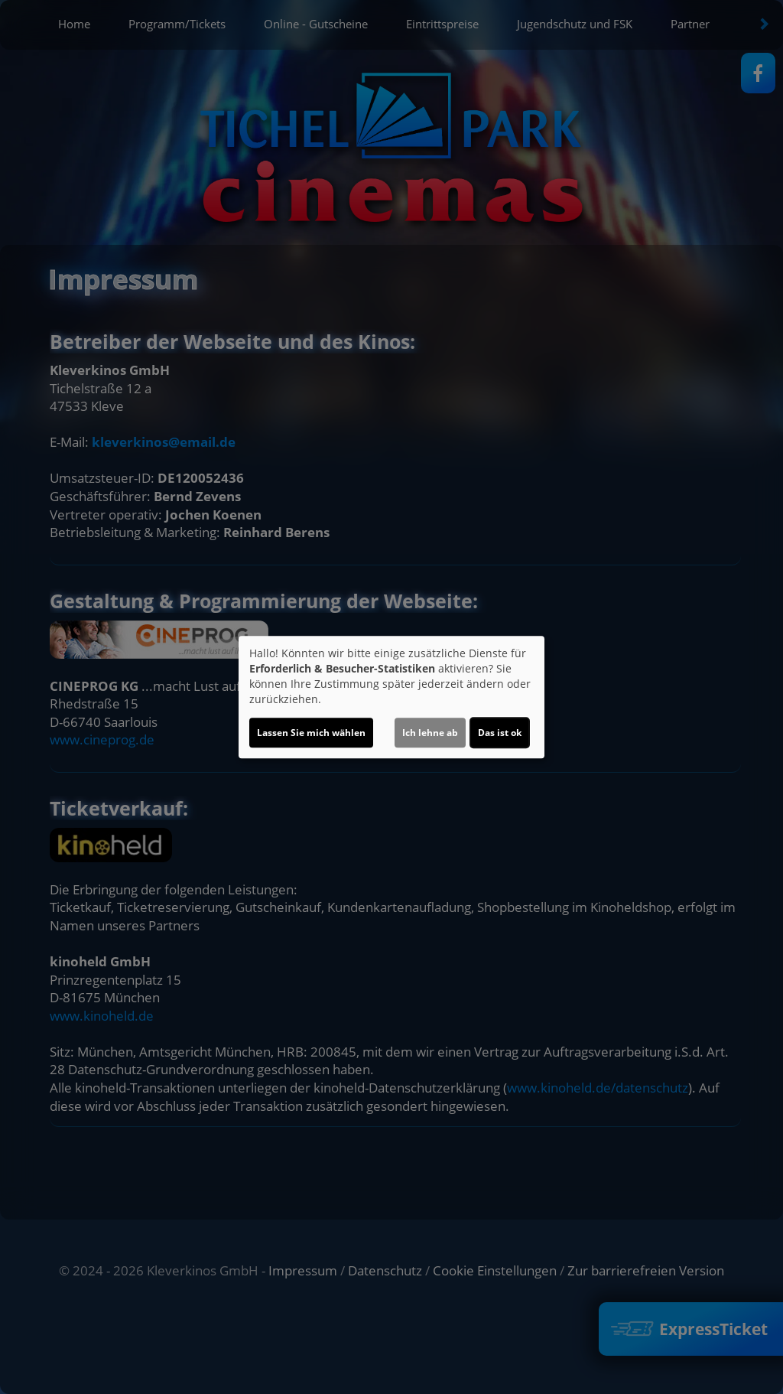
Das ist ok (499, 732)
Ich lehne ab (430, 732)
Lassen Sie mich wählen (311, 732)
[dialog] (391, 697)
